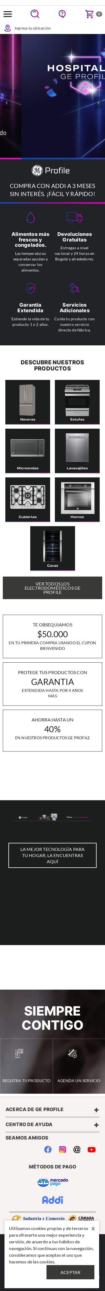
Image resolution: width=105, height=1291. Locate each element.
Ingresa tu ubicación (27, 28)
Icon (7, 28)
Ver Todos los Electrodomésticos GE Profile (53, 588)
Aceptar (70, 1272)
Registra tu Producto (26, 1066)
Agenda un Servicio (79, 1066)
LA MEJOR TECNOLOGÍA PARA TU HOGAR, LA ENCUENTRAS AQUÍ (52, 855)
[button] (98, 103)
